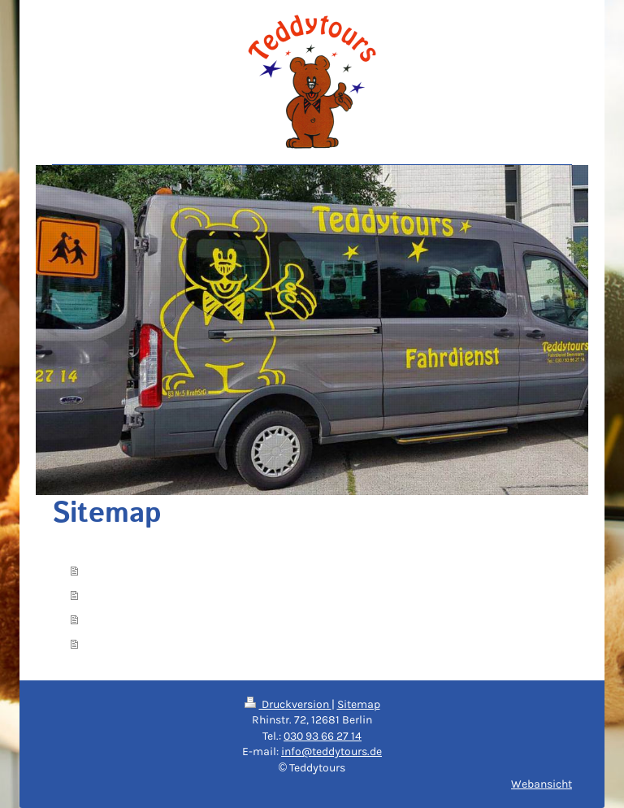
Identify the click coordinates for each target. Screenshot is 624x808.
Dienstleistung (126, 595)
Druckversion (288, 704)
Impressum (117, 643)
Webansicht (541, 784)
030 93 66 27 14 (323, 736)
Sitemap (358, 704)
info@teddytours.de (331, 751)
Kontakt (107, 619)
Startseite (113, 570)
